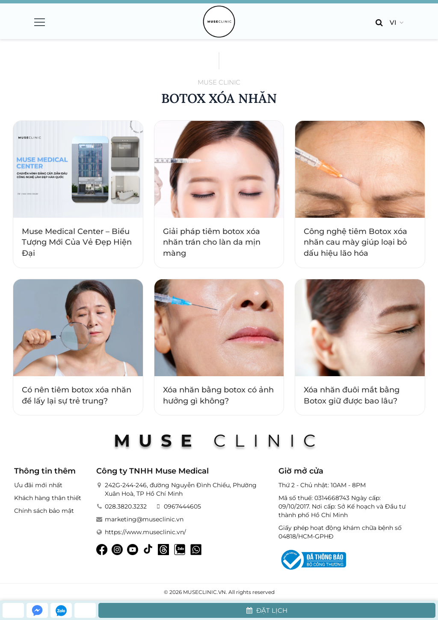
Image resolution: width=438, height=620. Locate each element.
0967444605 (182, 506)
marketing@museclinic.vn (144, 519)
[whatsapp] (85, 610)
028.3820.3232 (126, 506)
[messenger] (37, 610)
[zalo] (61, 610)
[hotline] (13, 610)
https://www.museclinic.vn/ (145, 532)
